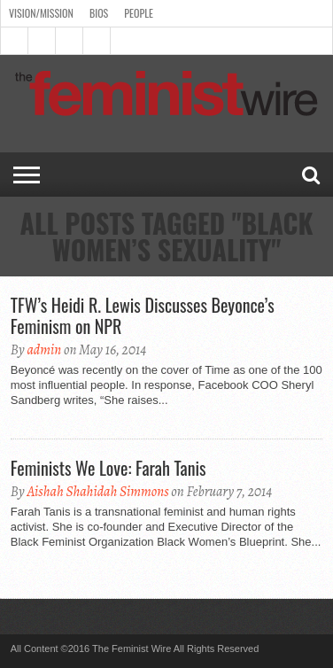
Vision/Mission (41, 12)
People (138, 12)
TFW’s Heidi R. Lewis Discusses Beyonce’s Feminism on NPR (143, 315)
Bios (98, 12)
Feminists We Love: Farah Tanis (108, 467)
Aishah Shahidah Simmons (97, 491)
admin (44, 350)
